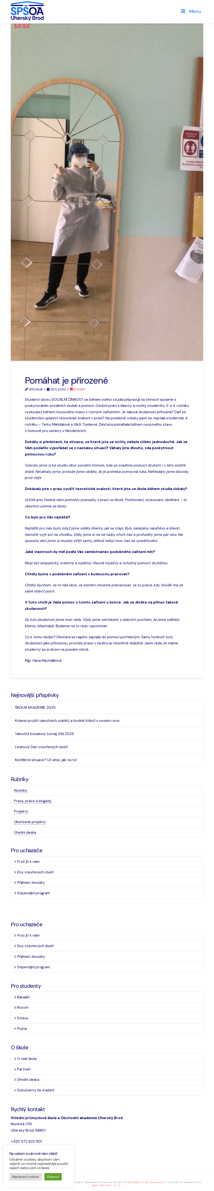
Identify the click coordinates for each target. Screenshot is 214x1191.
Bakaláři (22, 996)
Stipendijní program (32, 892)
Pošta (20, 1028)
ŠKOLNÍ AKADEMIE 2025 (35, 707)
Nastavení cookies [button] (25, 1177)
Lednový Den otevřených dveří (41, 746)
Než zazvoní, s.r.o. (106, 1184)
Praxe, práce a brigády (33, 800)
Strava (21, 1017)
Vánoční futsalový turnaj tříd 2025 (44, 733)
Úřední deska (25, 831)
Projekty (21, 810)
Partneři (22, 1068)
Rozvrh (21, 1006)
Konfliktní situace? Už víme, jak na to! (46, 759)
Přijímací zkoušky (29, 882)
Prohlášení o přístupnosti (145, 1181)
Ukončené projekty (30, 821)
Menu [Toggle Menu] (190, 11)
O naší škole (25, 1058)
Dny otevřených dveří (34, 871)
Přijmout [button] (53, 1177)
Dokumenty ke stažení (34, 1089)
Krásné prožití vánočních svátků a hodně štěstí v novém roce (67, 720)
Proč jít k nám (27, 861)
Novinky (78, 389)
